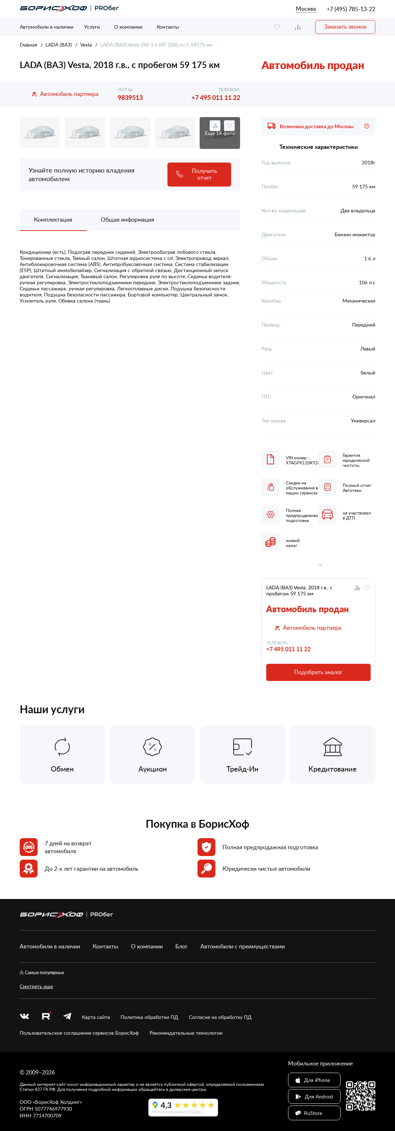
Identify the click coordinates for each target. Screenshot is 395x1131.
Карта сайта (96, 1017)
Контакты (168, 26)
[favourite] (277, 27)
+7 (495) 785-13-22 (351, 9)
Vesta (86, 44)
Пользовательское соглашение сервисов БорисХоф (79, 1032)
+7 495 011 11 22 (215, 97)
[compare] (297, 27)
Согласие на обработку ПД (220, 1017)
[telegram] (67, 1017)
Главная (28, 44)
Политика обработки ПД (149, 1017)
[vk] (24, 1017)
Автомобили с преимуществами (242, 946)
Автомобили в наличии (46, 26)
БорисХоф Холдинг (57, 1101)
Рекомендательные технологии (186, 1032)
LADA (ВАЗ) (58, 44)
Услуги (92, 26)
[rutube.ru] (46, 1017)
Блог (181, 946)
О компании (128, 26)
